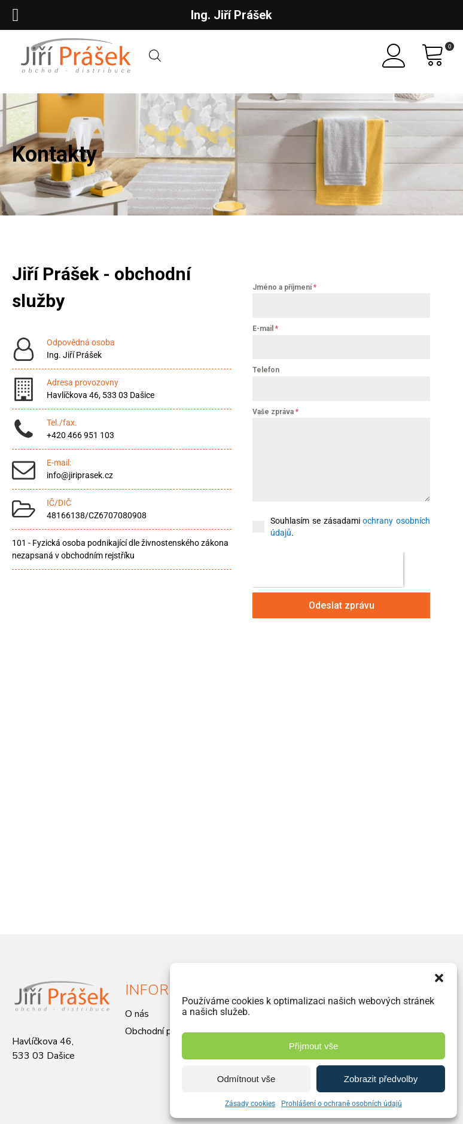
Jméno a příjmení (284, 287)
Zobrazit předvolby (381, 1079)
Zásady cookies (250, 1103)
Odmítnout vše (246, 1079)
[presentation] (327, 569)
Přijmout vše (314, 1046)
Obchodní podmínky (165, 1031)
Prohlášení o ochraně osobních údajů (341, 1103)
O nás (137, 1013)
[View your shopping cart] (433, 55)
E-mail (265, 328)
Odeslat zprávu (341, 605)
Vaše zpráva (275, 412)
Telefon (265, 370)
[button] (439, 978)
